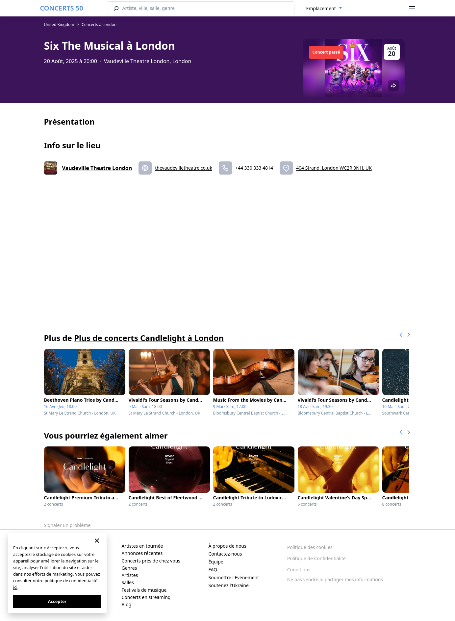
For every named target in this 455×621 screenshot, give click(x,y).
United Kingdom (59, 24)
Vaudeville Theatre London (97, 168)
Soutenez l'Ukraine (229, 585)
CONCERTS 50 (61, 8)
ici (15, 587)
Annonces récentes (142, 553)
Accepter (57, 601)
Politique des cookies (310, 547)
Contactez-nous (225, 554)
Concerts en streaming (146, 597)
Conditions (299, 569)
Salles (128, 582)
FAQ (213, 569)
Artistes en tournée (142, 546)
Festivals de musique (144, 590)
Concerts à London (99, 24)
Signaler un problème (67, 525)
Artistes (130, 575)
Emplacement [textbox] (321, 8)
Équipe (216, 562)
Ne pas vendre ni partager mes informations (335, 579)
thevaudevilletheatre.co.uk (183, 168)
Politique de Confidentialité (316, 558)
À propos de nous (227, 546)
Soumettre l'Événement (234, 577)
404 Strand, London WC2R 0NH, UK (334, 168)
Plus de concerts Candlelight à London (149, 337)
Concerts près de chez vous (151, 561)
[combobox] (324, 8)
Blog (127, 604)
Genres (129, 568)
